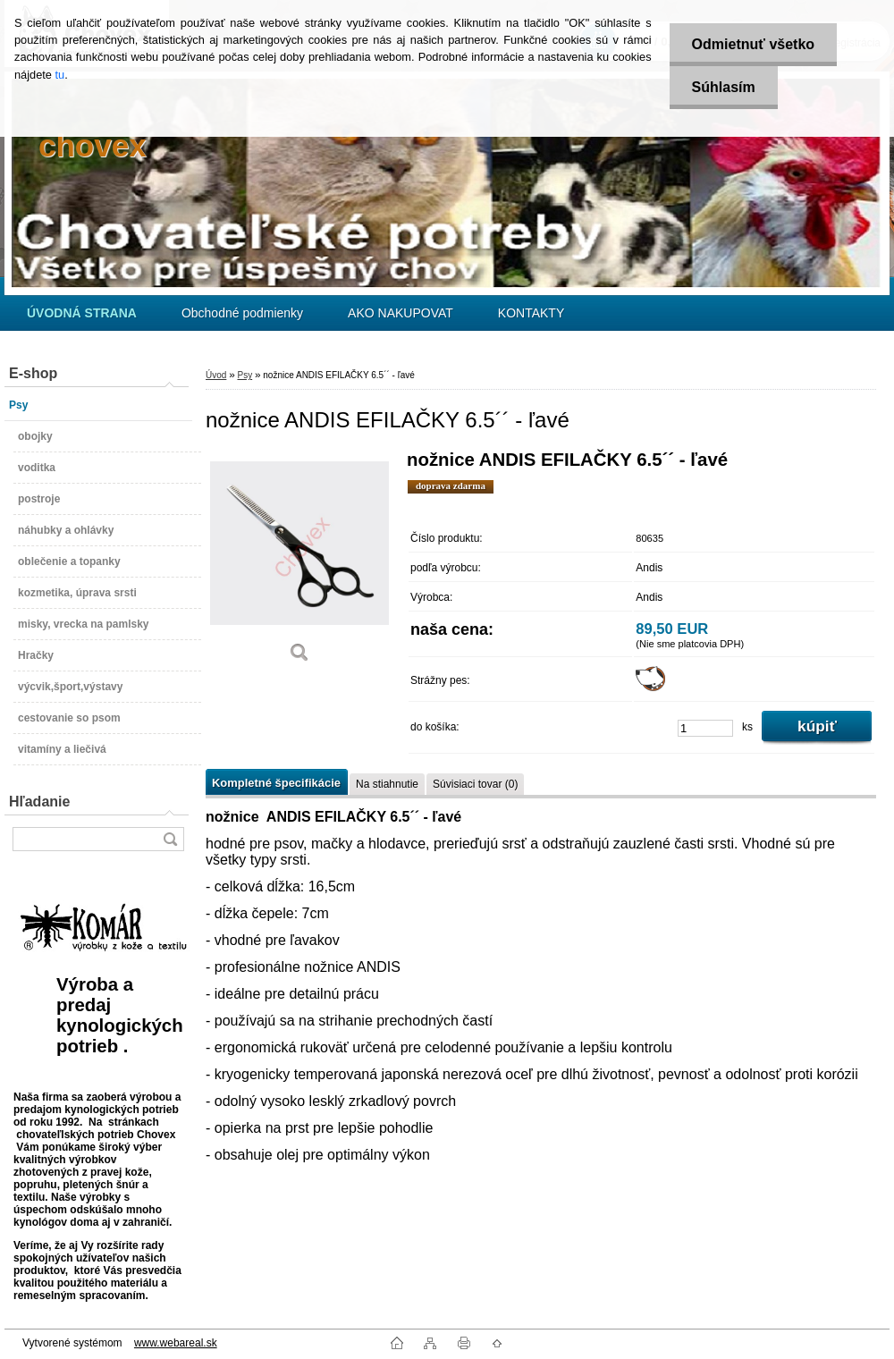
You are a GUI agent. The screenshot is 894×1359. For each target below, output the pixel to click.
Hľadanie (39, 801)
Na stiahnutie (387, 784)
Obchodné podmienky (242, 313)
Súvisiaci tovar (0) (475, 784)
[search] (170, 839)
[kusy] (705, 728)
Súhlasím (723, 87)
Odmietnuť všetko (753, 44)
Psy (244, 375)
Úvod (216, 375)
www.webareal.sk (175, 1343)
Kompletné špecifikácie (276, 782)
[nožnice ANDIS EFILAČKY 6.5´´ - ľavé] (299, 563)
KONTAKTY (531, 313)
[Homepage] (81, 313)
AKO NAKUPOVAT (400, 313)
